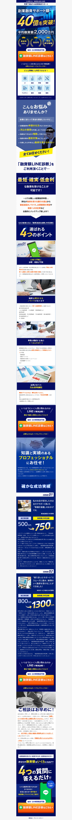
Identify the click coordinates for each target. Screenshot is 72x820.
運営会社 (31, 818)
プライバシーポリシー (38, 818)
